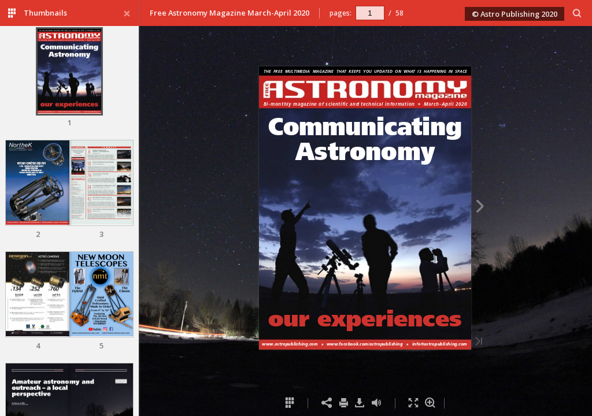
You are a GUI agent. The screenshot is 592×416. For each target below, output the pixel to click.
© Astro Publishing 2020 (514, 14)
